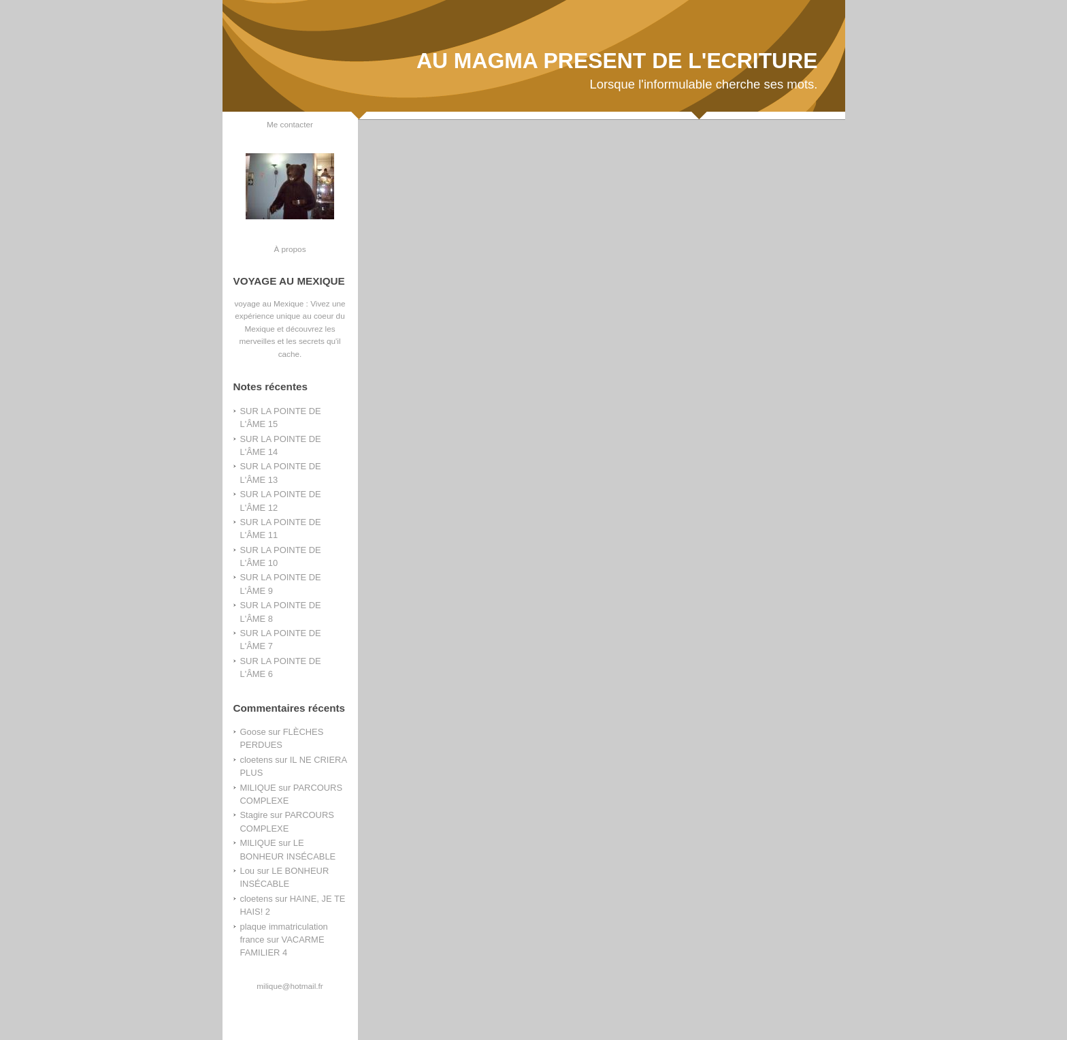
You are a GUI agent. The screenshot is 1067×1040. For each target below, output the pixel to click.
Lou (247, 871)
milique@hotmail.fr (290, 985)
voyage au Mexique (268, 303)
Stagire (254, 815)
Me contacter (290, 124)
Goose (253, 732)
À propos (290, 249)
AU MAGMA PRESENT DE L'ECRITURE (617, 60)
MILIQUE (258, 788)
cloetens (256, 760)
